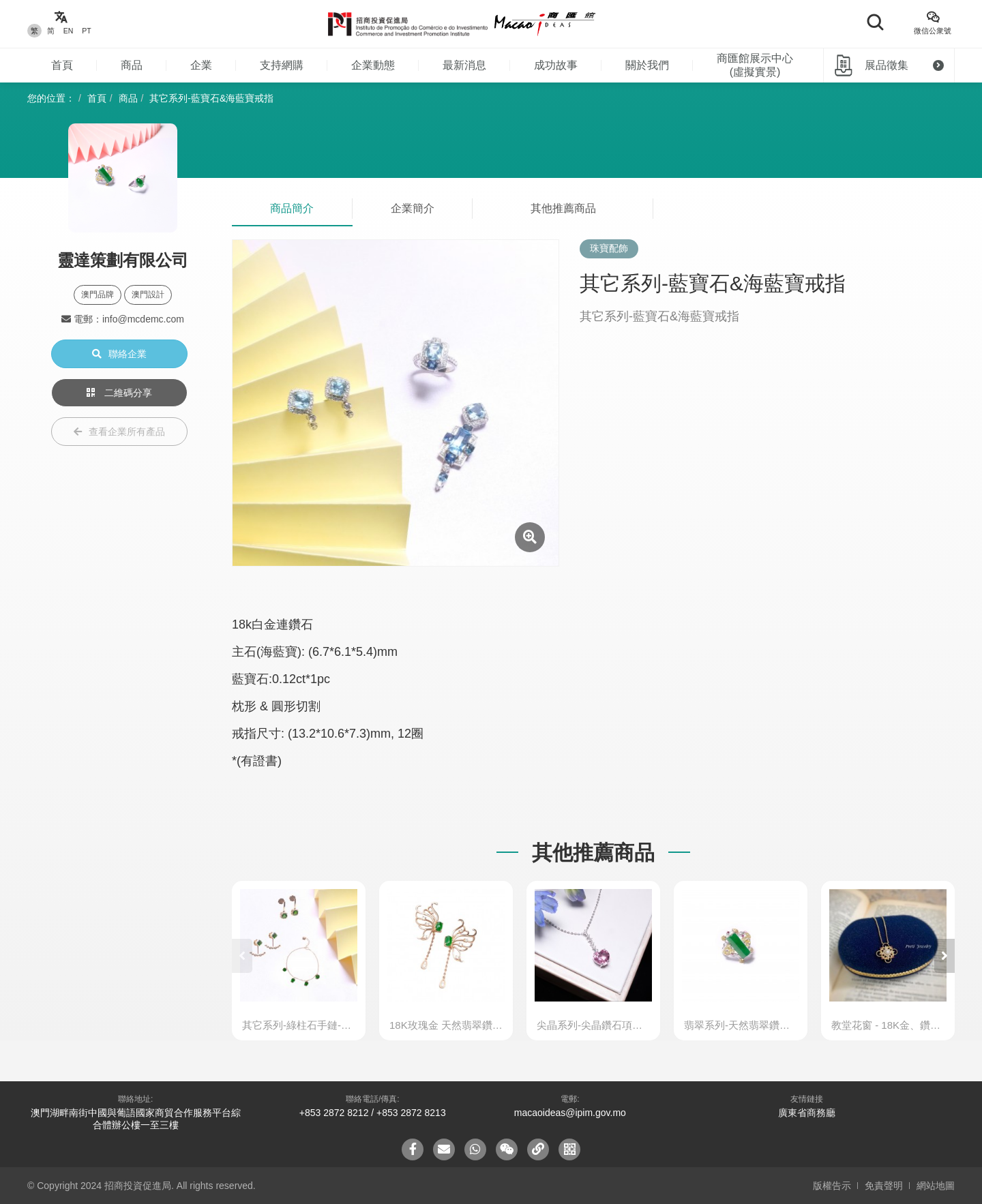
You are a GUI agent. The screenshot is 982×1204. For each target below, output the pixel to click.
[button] (944, 956)
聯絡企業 (119, 353)
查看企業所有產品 (119, 431)
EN (68, 31)
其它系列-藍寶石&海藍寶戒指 (211, 98)
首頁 (62, 65)
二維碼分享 (119, 392)
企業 (201, 65)
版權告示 (832, 1185)
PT (86, 31)
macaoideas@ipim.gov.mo (570, 1112)
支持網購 (281, 65)
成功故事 (556, 65)
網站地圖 (936, 1185)
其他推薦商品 (563, 208)
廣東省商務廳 (806, 1112)
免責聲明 (884, 1185)
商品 (132, 65)
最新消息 (464, 65)
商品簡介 (292, 208)
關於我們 (647, 65)
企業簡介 (412, 208)
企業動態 (373, 65)
